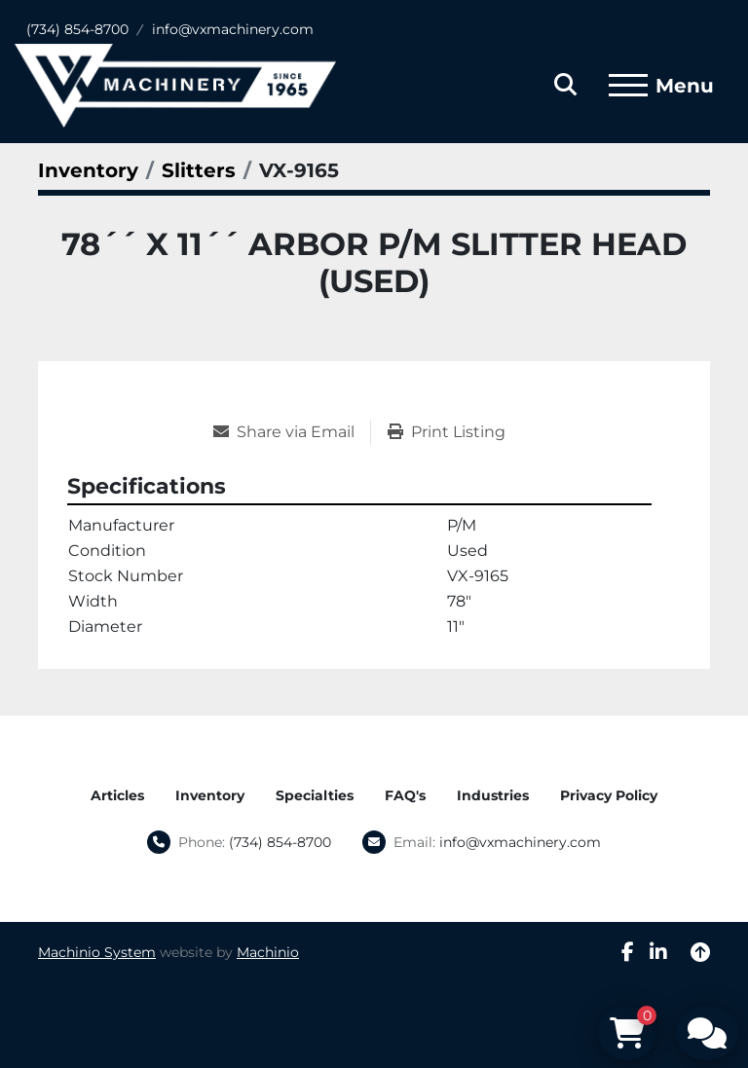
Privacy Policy (608, 795)
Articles (117, 795)
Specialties (315, 795)
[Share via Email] (291, 432)
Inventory (209, 795)
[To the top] (700, 952)
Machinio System (97, 952)
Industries (493, 795)
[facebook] (628, 952)
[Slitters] (199, 170)
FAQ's (405, 795)
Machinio (268, 952)
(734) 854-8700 (77, 29)
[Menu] (628, 85)
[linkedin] (658, 952)
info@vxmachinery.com (233, 29)
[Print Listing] (446, 432)
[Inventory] (88, 170)
